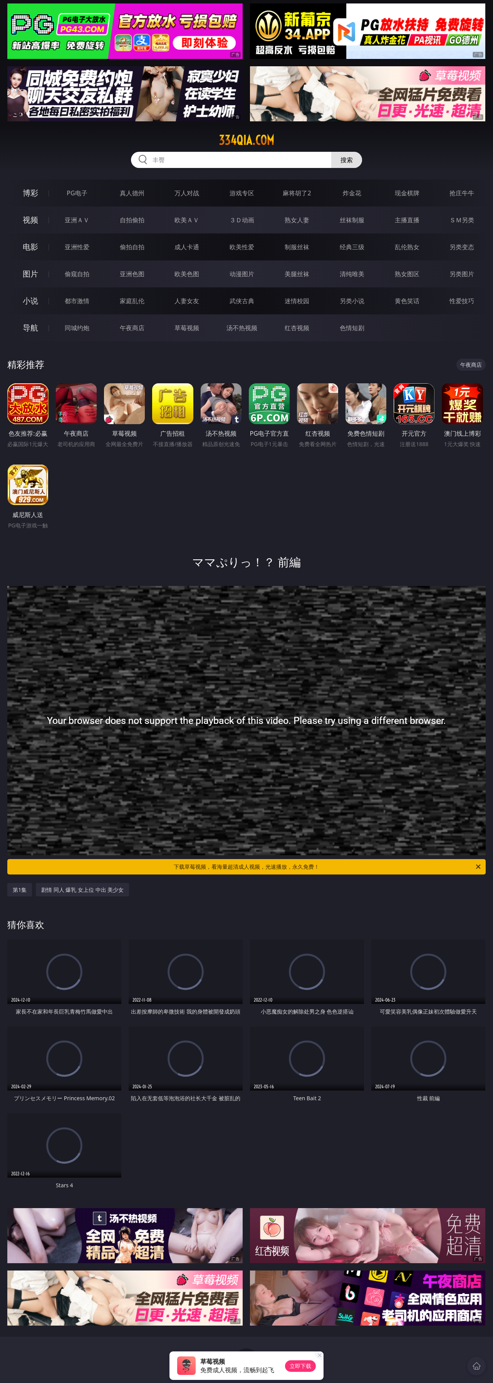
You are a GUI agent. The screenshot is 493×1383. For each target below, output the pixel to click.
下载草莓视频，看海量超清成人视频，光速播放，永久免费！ (328, 866)
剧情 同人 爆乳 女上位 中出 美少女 (82, 889)
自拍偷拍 (132, 220)
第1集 (20, 889)
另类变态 (461, 247)
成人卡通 (186, 247)
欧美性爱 (242, 247)
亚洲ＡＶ (77, 220)
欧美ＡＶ (186, 220)
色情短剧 (352, 328)
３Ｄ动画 (242, 220)
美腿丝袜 (297, 274)
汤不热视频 (241, 328)
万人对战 (186, 193)
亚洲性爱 (77, 247)
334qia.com (246, 140)
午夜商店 (132, 328)
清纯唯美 (352, 274)
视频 (30, 220)
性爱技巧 (461, 301)
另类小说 (352, 301)
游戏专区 (242, 193)
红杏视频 (297, 328)
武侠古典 (242, 301)
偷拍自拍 (132, 247)
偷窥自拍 (77, 274)
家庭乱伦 (132, 301)
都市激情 (77, 301)
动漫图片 (242, 274)
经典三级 (352, 247)
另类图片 (461, 274)
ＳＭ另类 (461, 220)
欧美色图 (186, 274)
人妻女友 (186, 301)
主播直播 (407, 220)
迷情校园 (297, 301)
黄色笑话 (407, 301)
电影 (30, 247)
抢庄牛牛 (461, 193)
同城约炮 (77, 328)
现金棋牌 (407, 193)
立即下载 (300, 1366)
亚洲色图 (132, 274)
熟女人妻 (297, 220)
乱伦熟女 (407, 247)
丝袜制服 (352, 220)
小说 (30, 300)
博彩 (30, 193)
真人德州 (132, 193)
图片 (30, 274)
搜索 (346, 160)
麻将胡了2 (297, 193)
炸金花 (352, 193)
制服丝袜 (297, 247)
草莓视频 (186, 328)
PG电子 (77, 193)
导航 (30, 327)
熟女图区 (407, 274)
